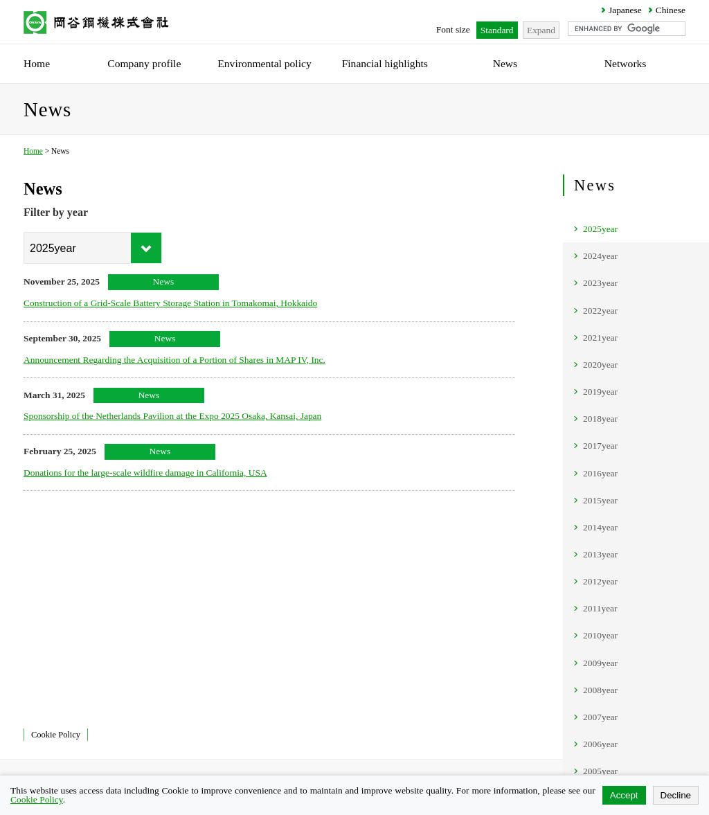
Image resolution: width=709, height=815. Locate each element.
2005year (600, 771)
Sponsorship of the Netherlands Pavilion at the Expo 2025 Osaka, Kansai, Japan (172, 416)
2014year (600, 527)
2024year (600, 256)
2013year (600, 554)
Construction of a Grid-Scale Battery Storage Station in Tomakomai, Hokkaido (170, 303)
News (595, 185)
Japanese (625, 10)
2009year (600, 663)
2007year (600, 717)
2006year (600, 744)
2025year (600, 229)
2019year (600, 391)
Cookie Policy (55, 735)
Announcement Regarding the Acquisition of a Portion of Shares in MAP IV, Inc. (174, 360)
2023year (600, 283)
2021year (600, 337)
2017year (600, 445)
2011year (600, 608)
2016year (600, 473)
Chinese (670, 10)
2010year (600, 635)
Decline (676, 795)
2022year (600, 310)
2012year (600, 581)
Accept (624, 795)
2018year (600, 418)
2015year (600, 500)
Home (33, 151)
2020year (600, 364)
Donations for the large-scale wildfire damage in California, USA (145, 472)
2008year (600, 690)
